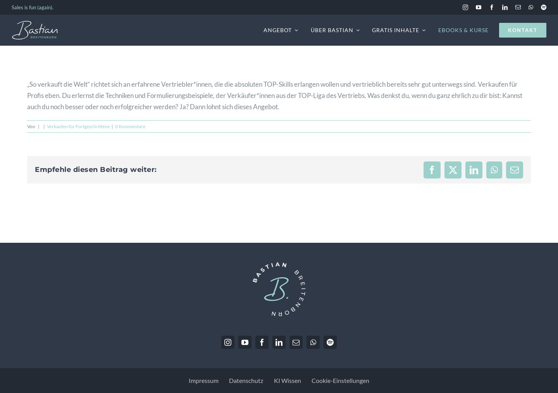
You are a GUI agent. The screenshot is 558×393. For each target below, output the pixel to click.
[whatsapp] (531, 7)
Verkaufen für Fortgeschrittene (78, 126)
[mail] (518, 7)
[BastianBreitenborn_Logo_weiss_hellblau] (35, 24)
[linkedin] (505, 7)
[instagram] (465, 7)
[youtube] (478, 7)
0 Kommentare (130, 126)
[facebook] (491, 7)
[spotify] (543, 7)
